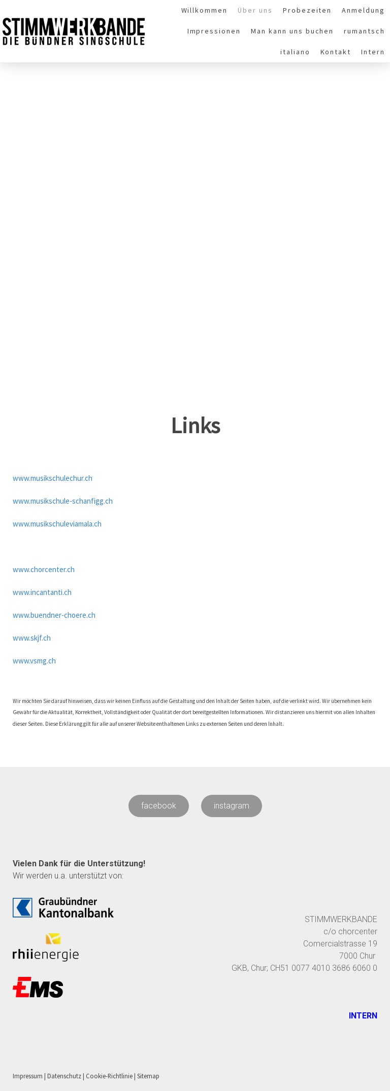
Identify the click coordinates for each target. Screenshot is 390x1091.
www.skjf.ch (32, 638)
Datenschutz (64, 1076)
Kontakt (335, 51)
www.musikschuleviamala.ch (57, 524)
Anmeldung (363, 10)
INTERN (362, 1015)
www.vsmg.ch (34, 660)
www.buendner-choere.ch (54, 615)
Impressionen (214, 31)
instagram (231, 806)
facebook (158, 806)
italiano (295, 51)
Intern (373, 51)
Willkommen (204, 10)
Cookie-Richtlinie (109, 1076)
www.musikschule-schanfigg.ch (63, 501)
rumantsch (364, 31)
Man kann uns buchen (292, 31)
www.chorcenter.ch (44, 569)
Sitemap (148, 1076)
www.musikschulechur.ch (52, 478)
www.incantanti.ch (42, 592)
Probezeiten (307, 10)
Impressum (28, 1076)
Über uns (255, 10)
